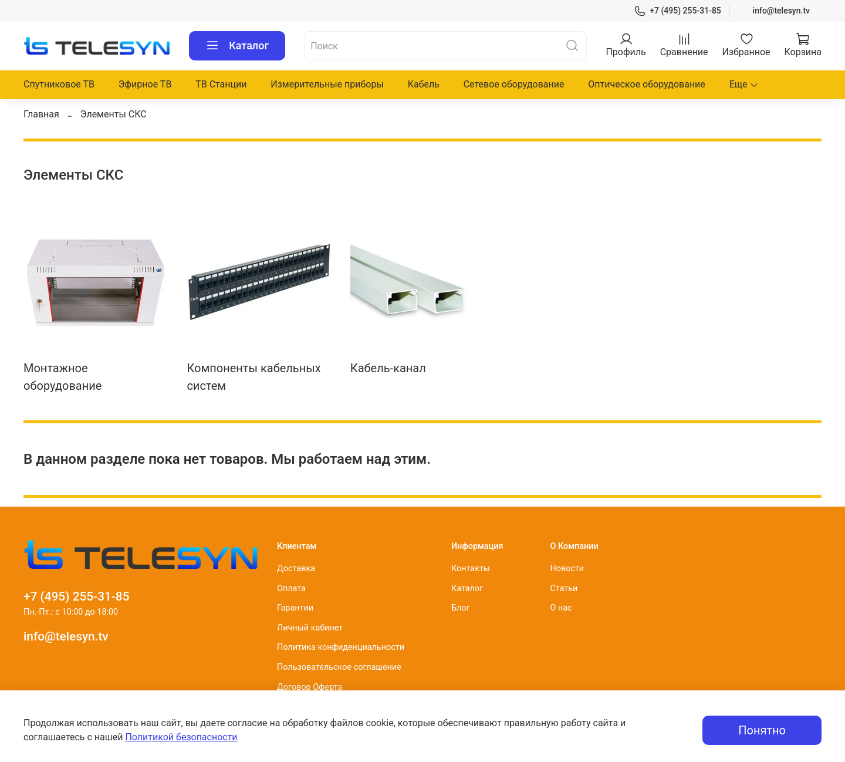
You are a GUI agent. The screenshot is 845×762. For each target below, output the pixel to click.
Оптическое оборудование (646, 84)
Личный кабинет (310, 628)
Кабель (424, 84)
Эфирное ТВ (145, 84)
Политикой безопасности (181, 737)
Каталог (237, 46)
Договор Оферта (309, 687)
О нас (561, 608)
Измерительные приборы (327, 84)
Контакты (470, 569)
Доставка (296, 569)
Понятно (762, 730)
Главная (41, 114)
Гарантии (295, 608)
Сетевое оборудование (514, 84)
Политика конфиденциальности (340, 647)
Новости (567, 569)
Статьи (563, 589)
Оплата (291, 589)
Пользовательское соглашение (339, 667)
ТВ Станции (220, 84)
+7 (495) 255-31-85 (677, 11)
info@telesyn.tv (781, 10)
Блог (460, 608)
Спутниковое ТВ (58, 84)
